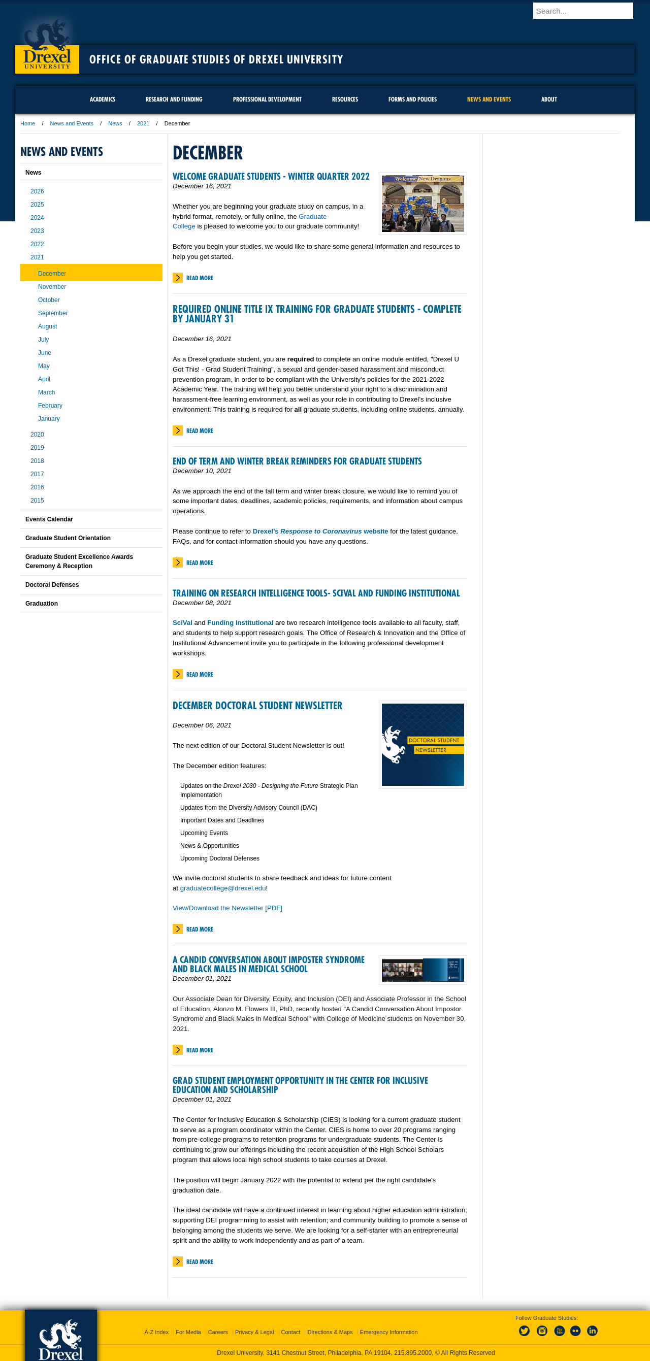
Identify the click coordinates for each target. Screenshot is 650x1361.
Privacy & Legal (254, 1332)
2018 (37, 460)
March (46, 392)
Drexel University (47, 41)
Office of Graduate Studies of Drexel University (216, 59)
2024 (37, 217)
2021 (143, 123)
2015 (37, 500)
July (43, 339)
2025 (37, 204)
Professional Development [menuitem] (267, 99)
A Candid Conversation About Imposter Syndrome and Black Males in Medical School (269, 964)
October (49, 300)
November (52, 286)
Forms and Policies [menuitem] (412, 99)
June (44, 352)
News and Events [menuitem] (489, 99)
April (44, 379)
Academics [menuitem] (102, 99)
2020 (37, 434)
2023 (37, 231)
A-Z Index (156, 1332)
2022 (37, 244)
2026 (37, 191)
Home (27, 123)
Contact (291, 1332)
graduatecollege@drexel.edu (223, 888)
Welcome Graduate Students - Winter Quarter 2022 (271, 176)
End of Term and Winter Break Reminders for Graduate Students (297, 461)
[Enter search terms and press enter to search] (588, 11)
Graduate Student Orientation (68, 538)
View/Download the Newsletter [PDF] (227, 908)
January (49, 418)
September (53, 313)
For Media (188, 1332)
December (52, 273)
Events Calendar (49, 519)
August (47, 326)
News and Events (72, 123)
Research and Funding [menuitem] (174, 99)
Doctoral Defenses (52, 584)
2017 (37, 474)
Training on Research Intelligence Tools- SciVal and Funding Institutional (316, 593)
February (50, 405)
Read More (199, 278)
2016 (37, 487)
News (115, 123)
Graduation (41, 603)
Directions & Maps (329, 1332)
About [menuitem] (549, 99)
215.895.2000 (413, 1352)
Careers (218, 1332)
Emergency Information (389, 1332)
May (44, 366)
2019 (37, 447)
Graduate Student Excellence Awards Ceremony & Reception (79, 561)
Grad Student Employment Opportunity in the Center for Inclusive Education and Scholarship (300, 1085)
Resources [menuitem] (345, 99)
